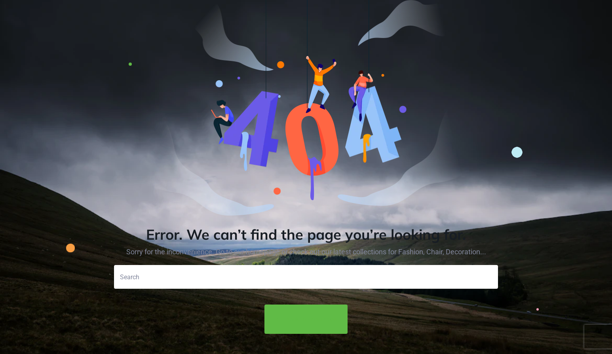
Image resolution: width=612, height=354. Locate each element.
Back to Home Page (306, 319)
